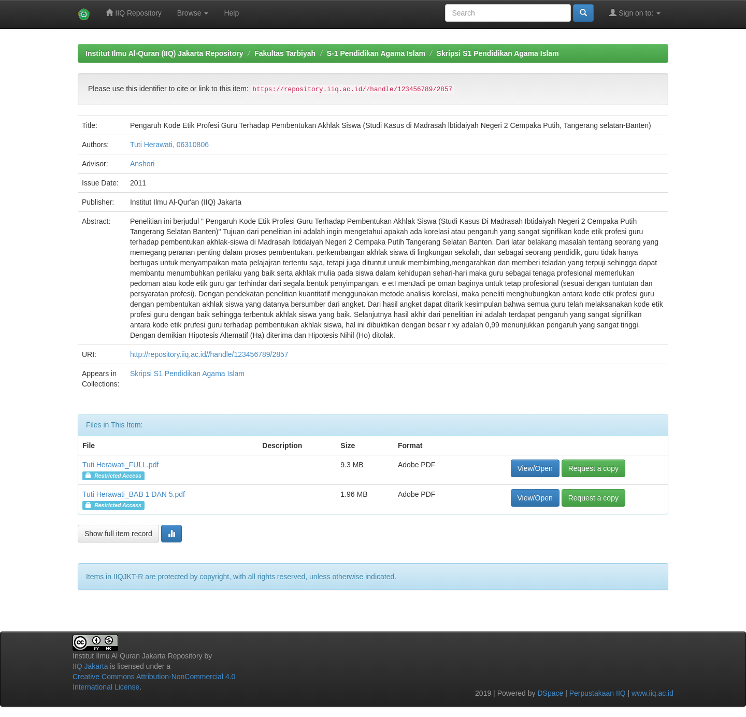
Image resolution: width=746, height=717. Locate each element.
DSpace (550, 693)
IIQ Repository (133, 12)
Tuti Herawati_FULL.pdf (120, 465)
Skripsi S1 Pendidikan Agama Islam (498, 53)
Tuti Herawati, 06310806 (169, 144)
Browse (193, 13)
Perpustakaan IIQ (597, 693)
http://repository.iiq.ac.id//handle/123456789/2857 (209, 354)
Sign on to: (635, 12)
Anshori (142, 164)
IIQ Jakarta (90, 666)
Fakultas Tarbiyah (284, 53)
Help (231, 13)
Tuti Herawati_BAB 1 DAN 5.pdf (133, 494)
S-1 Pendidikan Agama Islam (376, 53)
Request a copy (593, 468)
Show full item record (118, 533)
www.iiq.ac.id (652, 693)
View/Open (535, 468)
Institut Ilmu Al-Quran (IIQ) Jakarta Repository (164, 53)
